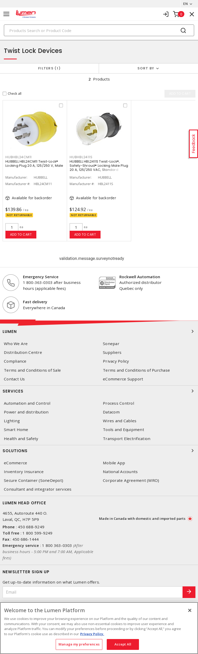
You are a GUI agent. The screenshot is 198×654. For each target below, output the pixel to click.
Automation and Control (27, 403)
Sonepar (111, 343)
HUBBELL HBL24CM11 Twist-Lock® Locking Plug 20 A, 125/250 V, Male (34, 163)
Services (99, 391)
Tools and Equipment (123, 429)
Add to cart (21, 234)
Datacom (111, 412)
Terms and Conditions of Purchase (136, 370)
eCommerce (15, 462)
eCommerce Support (123, 379)
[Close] (189, 610)
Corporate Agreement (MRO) (131, 480)
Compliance (15, 361)
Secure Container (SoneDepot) (33, 480)
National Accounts (120, 471)
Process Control (118, 403)
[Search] (99, 30)
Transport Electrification (126, 438)
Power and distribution (26, 412)
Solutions (99, 450)
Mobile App (114, 462)
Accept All (122, 644)
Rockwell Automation (139, 276)
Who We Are (16, 343)
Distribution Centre (23, 352)
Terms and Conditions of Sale (32, 370)
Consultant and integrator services (38, 489)
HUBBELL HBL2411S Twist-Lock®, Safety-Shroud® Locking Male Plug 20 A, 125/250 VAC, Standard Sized (99, 167)
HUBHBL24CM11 (18, 157)
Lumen (99, 331)
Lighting (12, 420)
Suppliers (112, 352)
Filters (49, 68)
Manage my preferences (79, 644)
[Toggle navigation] (6, 14)
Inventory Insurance (24, 471)
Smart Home (16, 429)
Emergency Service (41, 276)
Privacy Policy (116, 361)
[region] (99, 628)
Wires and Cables (119, 420)
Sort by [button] (145, 68)
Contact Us (14, 379)
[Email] (93, 592)
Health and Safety (21, 438)
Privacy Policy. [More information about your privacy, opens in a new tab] (92, 634)
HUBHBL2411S (81, 157)
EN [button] (185, 3)
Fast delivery (35, 301)
